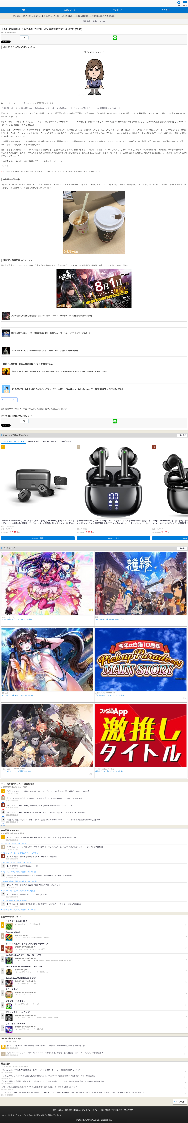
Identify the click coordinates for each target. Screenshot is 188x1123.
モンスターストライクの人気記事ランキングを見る (18, 891)
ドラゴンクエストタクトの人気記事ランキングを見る (19, 910)
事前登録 (86, 21)
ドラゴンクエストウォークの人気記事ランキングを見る (20, 853)
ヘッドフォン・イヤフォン (13, 441)
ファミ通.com (24, 103)
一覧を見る (182, 435)
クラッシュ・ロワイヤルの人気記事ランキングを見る (19, 872)
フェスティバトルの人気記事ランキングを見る (17, 862)
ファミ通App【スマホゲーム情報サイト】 (28, 16)
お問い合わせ (58, 1110)
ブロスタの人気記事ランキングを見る (14, 900)
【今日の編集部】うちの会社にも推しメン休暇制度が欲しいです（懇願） (88, 16)
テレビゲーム (65, 441)
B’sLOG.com (129, 1110)
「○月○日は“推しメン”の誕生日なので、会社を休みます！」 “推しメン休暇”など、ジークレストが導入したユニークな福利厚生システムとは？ (61, 108)
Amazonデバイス (49, 441)
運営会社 (77, 1110)
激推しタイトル (99, 21)
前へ (14, 400)
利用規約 (68, 1110)
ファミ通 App (9, 4)
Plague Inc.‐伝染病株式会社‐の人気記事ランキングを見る (19, 881)
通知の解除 (105, 1110)
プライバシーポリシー (91, 1110)
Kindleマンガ (33, 441)
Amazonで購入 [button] (38, 538)
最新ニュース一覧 (52, 16)
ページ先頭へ (181, 1102)
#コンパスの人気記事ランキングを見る (14, 843)
